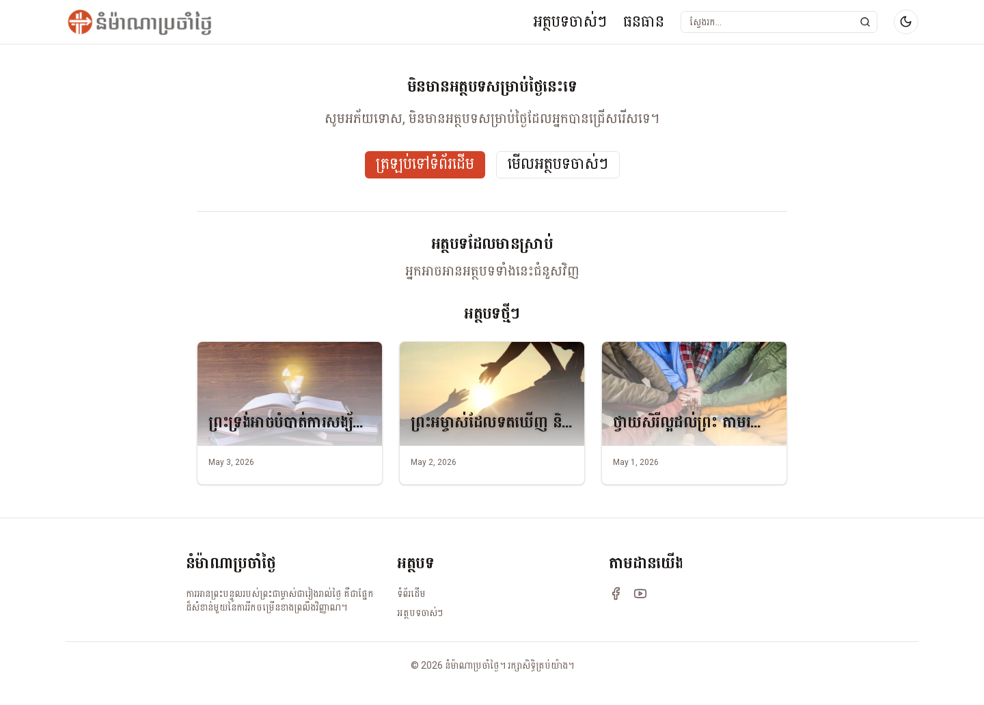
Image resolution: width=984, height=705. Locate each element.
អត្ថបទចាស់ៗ (570, 22)
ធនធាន (643, 22)
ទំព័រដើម (411, 593)
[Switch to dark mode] (906, 22)
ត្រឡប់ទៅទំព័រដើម (425, 164)
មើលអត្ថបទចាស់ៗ (558, 164)
